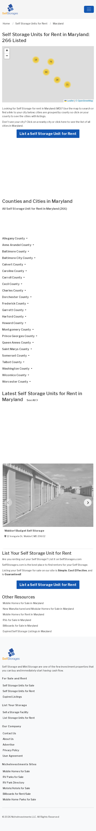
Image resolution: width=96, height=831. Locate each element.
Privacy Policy (11, 750)
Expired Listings (12, 696)
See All (32, 400)
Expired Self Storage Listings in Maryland (27, 631)
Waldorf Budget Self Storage (24, 530)
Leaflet (69, 101)
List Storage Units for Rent (19, 717)
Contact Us (9, 733)
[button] (67, 84)
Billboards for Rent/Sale (17, 793)
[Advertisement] (48, 225)
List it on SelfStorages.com (65, 559)
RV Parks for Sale (13, 776)
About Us (8, 738)
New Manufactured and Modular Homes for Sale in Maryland (38, 608)
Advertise (8, 744)
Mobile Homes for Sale (16, 771)
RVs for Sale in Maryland (17, 620)
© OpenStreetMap (84, 101)
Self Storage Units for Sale (18, 685)
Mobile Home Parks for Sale (19, 799)
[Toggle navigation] (89, 9)
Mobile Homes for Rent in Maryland (23, 614)
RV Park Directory (13, 782)
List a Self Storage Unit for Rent (48, 134)
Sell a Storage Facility (15, 712)
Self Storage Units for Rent (19, 691)
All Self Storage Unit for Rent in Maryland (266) (34, 208)
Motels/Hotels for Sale (16, 788)
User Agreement (13, 755)
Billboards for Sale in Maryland (20, 625)
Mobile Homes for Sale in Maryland (23, 603)
